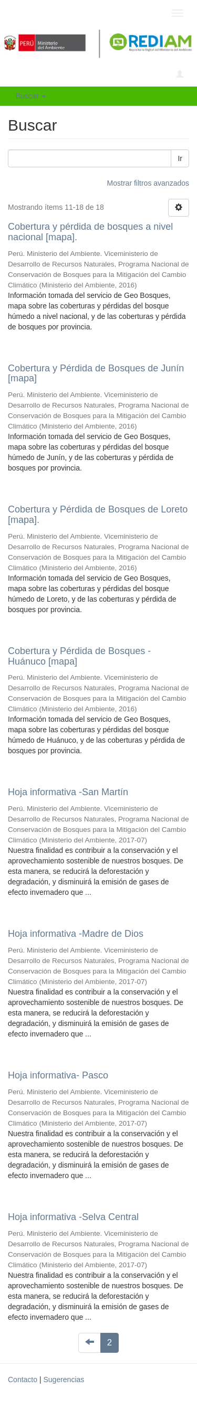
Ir (180, 158)
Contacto (22, 1379)
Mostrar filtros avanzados (148, 183)
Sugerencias (63, 1379)
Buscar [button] (31, 96)
